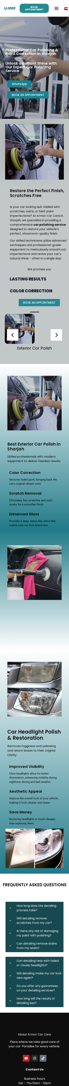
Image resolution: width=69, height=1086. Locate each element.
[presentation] (12, 335)
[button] (56, 8)
